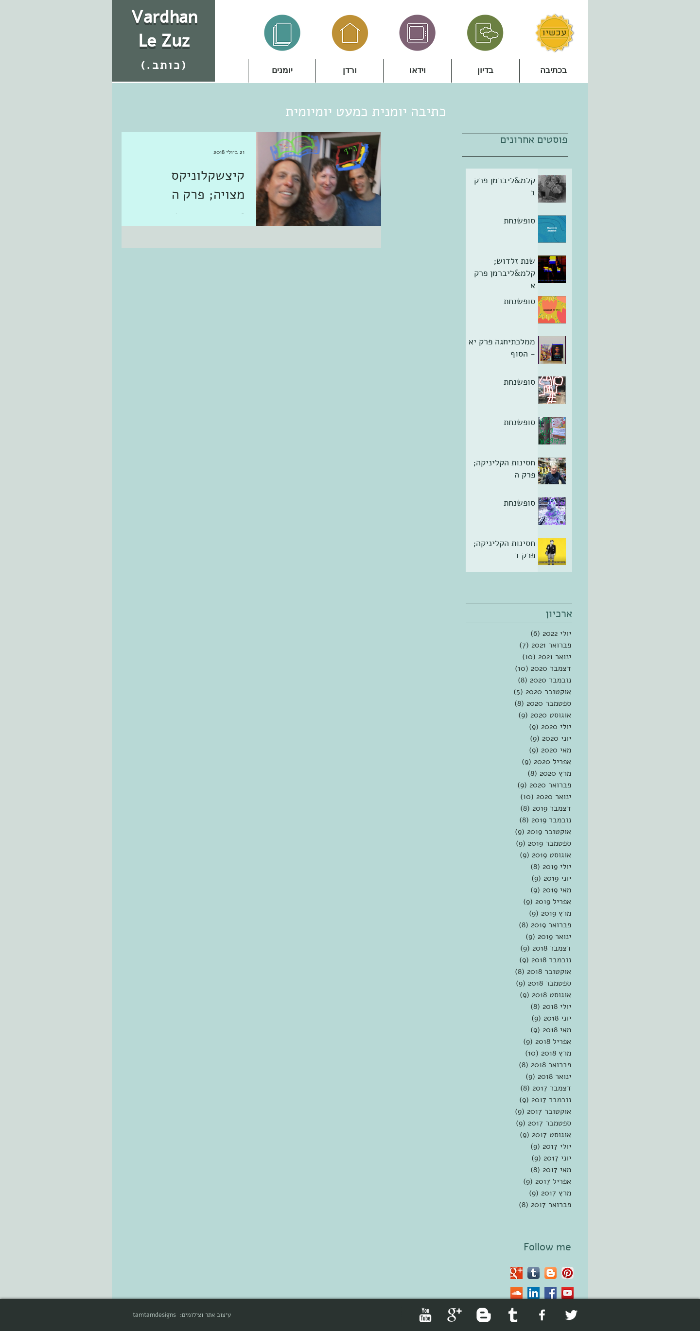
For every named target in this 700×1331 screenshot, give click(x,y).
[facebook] (542, 1315)
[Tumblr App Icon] (533, 1273)
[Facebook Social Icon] (550, 1293)
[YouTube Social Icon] (567, 1293)
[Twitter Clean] (571, 1315)
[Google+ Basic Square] (516, 1273)
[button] (349, 71)
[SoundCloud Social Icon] (516, 1293)
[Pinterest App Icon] (567, 1273)
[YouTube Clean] (425, 1315)
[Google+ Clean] (454, 1315)
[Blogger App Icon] (550, 1273)
